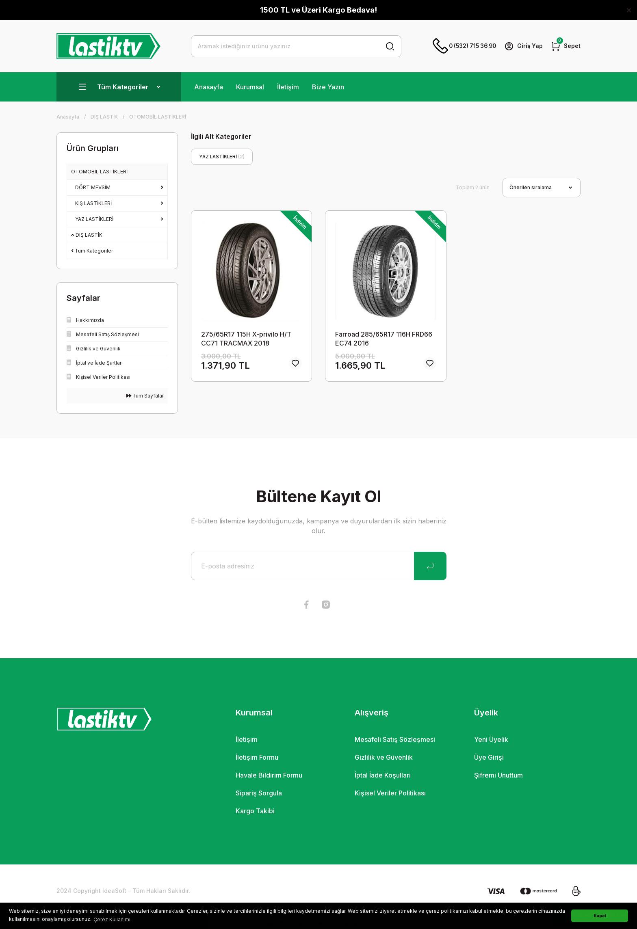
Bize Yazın (328, 87)
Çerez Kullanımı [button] (111, 919)
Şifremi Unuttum (498, 775)
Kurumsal (250, 87)
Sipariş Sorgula (259, 793)
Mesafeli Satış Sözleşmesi (395, 739)
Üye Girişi (489, 757)
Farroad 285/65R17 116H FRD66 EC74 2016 (383, 338)
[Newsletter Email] (318, 566)
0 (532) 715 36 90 (461, 46)
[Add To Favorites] (295, 363)
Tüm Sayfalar (145, 396)
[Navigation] (118, 87)
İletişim (288, 87)
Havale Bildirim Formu (269, 775)
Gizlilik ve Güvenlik (384, 757)
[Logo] (108, 46)
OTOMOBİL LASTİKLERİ (157, 117)
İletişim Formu (257, 757)
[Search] (296, 46)
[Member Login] (522, 46)
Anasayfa (208, 87)
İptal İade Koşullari (383, 775)
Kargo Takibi (255, 811)
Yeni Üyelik (491, 739)
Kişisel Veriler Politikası (390, 793)
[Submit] (430, 566)
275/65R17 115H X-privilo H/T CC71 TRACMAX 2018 (246, 338)
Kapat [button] (600, 915)
